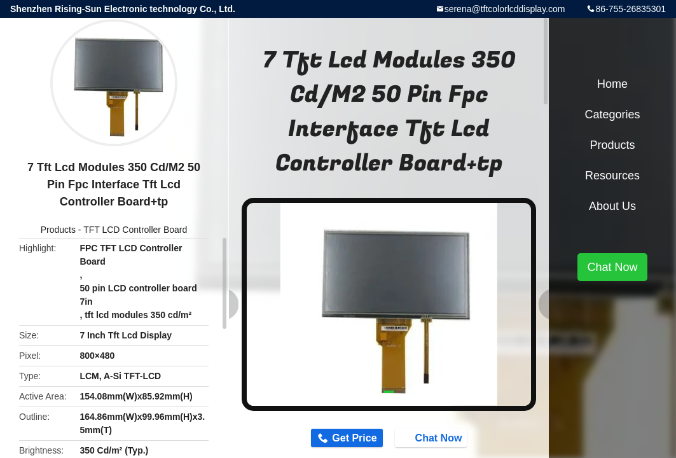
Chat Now (437, 438)
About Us (612, 206)
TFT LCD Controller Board (135, 230)
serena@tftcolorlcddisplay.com (505, 9)
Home (612, 84)
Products (58, 230)
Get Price (349, 439)
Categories (612, 114)
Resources (612, 175)
